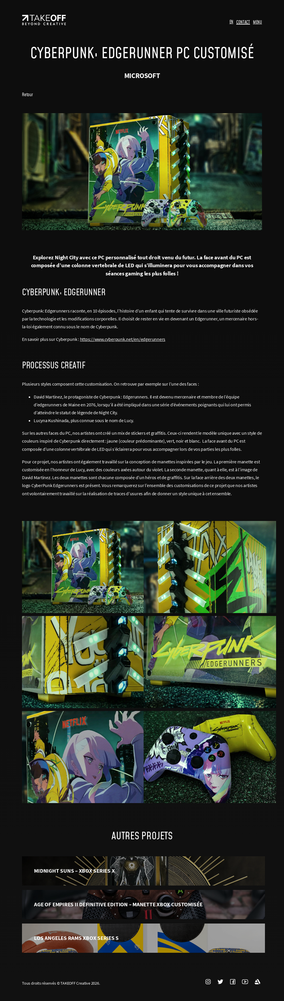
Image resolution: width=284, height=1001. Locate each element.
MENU (257, 22)
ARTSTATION (257, 982)
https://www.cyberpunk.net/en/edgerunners (122, 339)
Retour (27, 94)
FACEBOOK (233, 982)
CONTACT (243, 22)
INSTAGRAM (208, 982)
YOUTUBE (245, 982)
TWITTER (220, 982)
